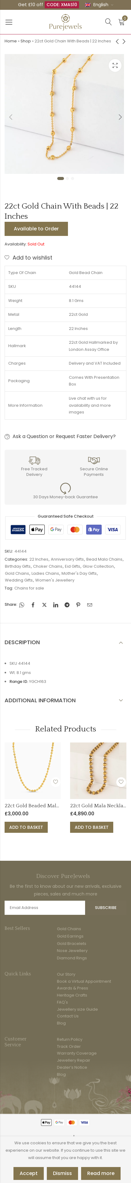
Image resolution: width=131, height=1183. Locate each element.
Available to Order (36, 228)
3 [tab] (72, 178)
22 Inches (38, 559)
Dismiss (62, 1173)
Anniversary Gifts (67, 559)
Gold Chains (17, 573)
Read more (100, 1173)
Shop (26, 41)
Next (120, 117)
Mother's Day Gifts (79, 573)
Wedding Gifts (19, 580)
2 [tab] (67, 178)
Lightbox (115, 65)
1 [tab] (60, 178)
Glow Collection (98, 566)
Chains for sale (29, 588)
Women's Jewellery (54, 580)
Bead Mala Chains (104, 559)
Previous (11, 117)
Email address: (45, 908)
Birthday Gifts (18, 566)
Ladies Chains (45, 573)
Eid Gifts (72, 566)
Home (11, 41)
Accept (29, 1173)
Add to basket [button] (26, 827)
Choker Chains (47, 566)
